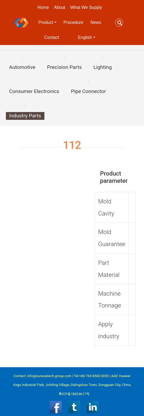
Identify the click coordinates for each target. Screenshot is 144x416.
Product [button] (45, 22)
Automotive (22, 67)
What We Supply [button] (86, 7)
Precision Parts (64, 67)
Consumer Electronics (34, 91)
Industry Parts (25, 116)
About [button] (59, 7)
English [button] (85, 37)
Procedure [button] (73, 22)
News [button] (95, 22)
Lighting (102, 67)
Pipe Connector (88, 91)
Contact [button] (51, 37)
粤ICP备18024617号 (74, 394)
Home (43, 7)
